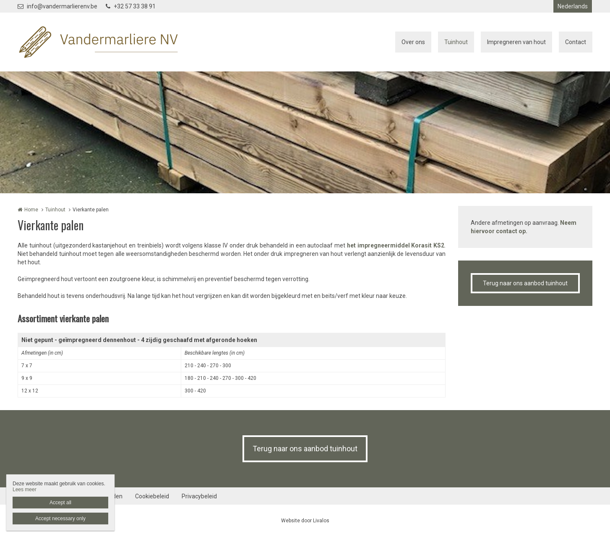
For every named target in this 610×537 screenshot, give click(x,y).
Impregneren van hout (516, 42)
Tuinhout (456, 42)
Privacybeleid (199, 496)
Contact (575, 42)
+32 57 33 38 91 (131, 6)
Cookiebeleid (152, 496)
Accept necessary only (60, 518)
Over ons (413, 42)
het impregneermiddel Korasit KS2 (395, 245)
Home (31, 210)
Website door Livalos (305, 521)
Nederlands (573, 6)
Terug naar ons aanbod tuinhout (525, 283)
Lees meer (24, 489)
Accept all (60, 502)
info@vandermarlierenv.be (57, 6)
